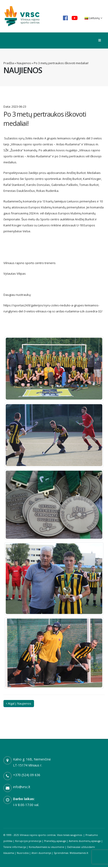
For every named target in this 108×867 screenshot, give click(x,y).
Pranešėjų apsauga (55, 841)
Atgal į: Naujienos (18, 703)
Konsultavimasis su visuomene (46, 847)
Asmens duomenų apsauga (85, 841)
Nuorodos (23, 853)
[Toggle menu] (100, 40)
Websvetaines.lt (79, 853)
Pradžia (8, 63)
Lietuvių (93, 18)
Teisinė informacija (14, 847)
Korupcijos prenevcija (28, 841)
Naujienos (24, 63)
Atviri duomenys (41, 853)
